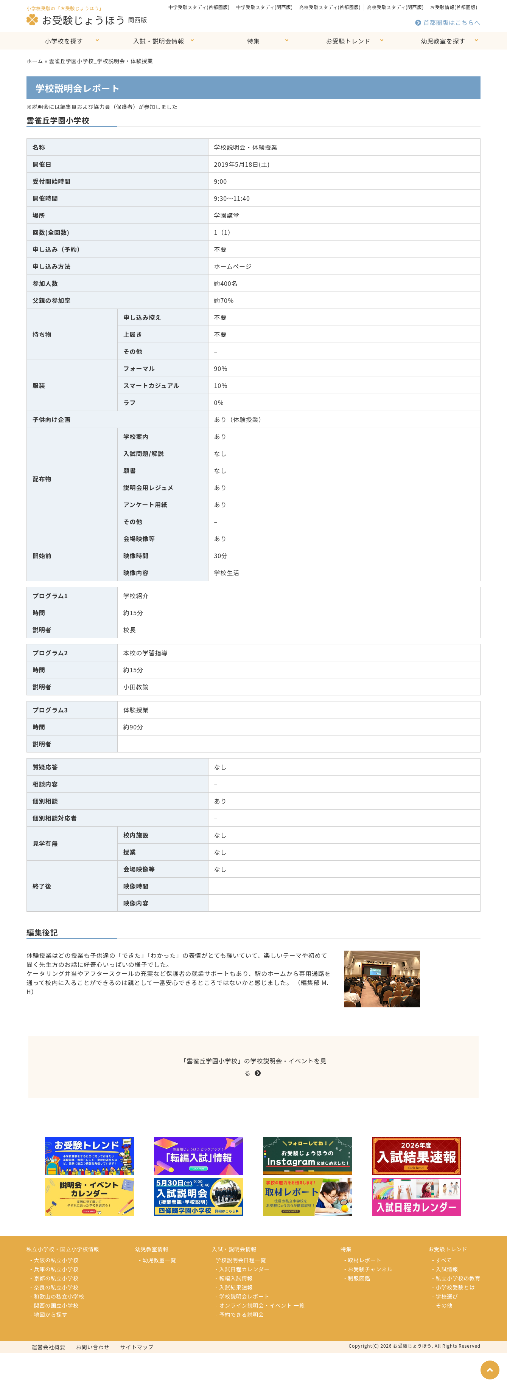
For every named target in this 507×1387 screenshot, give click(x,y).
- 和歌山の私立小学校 (57, 1296)
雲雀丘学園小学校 (57, 120)
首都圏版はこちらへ (448, 22)
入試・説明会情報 (158, 40)
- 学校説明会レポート (243, 1296)
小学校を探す (64, 40)
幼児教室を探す (443, 40)
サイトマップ (137, 1347)
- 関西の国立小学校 (54, 1305)
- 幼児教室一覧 (157, 1260)
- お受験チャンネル (368, 1269)
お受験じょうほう (76, 19)
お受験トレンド (348, 40)
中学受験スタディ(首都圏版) (199, 7)
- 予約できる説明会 (240, 1314)
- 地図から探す (48, 1314)
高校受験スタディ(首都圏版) (330, 7)
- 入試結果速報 (234, 1287)
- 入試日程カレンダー (243, 1269)
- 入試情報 (445, 1269)
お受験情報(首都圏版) (453, 7)
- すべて (442, 1260)
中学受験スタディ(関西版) (264, 7)
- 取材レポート (362, 1260)
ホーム (34, 61)
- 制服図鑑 (357, 1278)
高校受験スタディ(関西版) (395, 7)
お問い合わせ (93, 1347)
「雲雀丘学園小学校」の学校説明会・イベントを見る (253, 1066)
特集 (253, 40)
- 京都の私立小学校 (54, 1278)
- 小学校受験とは (453, 1287)
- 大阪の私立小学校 (54, 1260)
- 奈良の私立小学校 (54, 1287)
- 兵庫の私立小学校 (54, 1269)
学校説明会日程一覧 (241, 1260)
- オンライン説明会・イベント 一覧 (260, 1305)
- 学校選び (445, 1296)
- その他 (442, 1305)
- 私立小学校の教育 (456, 1278)
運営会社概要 (48, 1347)
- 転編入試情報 (234, 1278)
